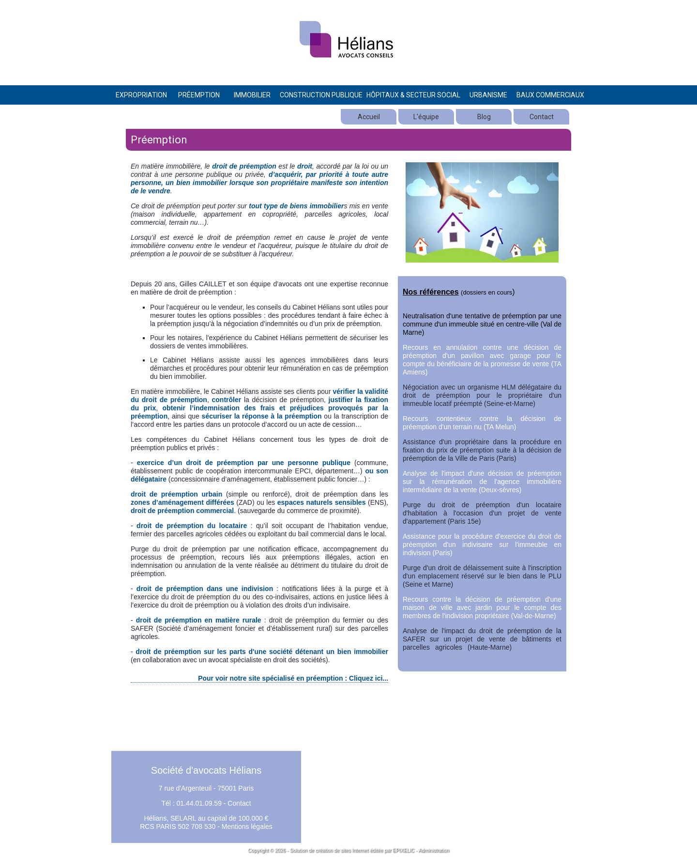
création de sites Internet (342, 850)
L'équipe (426, 117)
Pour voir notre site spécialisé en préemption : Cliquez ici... (293, 678)
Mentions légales (247, 826)
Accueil (369, 117)
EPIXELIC (403, 850)
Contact (542, 117)
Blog (484, 117)
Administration (434, 850)
